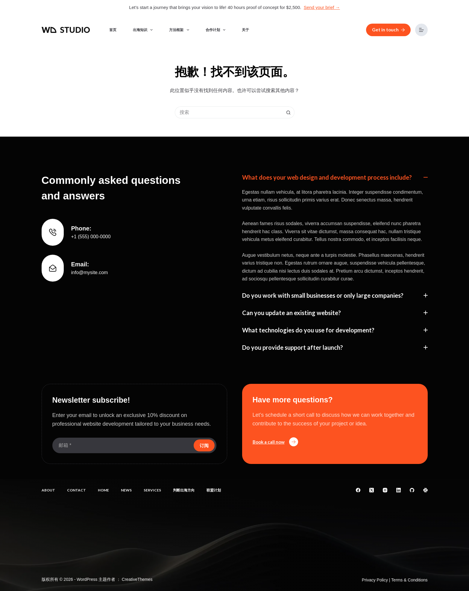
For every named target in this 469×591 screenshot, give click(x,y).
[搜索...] (229, 112)
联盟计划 (214, 490)
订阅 (204, 445)
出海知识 (144, 29)
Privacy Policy (375, 580)
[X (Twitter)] (371, 490)
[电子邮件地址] (122, 445)
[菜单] (421, 30)
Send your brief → (322, 7)
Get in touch (388, 29)
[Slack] (425, 490)
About (48, 490)
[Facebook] (358, 490)
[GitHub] (412, 490)
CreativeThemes (137, 579)
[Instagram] (385, 490)
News (126, 490)
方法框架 (180, 29)
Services (152, 490)
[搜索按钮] (289, 112)
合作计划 (217, 29)
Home (103, 490)
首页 (112, 30)
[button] (335, 177)
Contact (76, 490)
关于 (245, 30)
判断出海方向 (184, 490)
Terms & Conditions (409, 580)
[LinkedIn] (398, 490)
